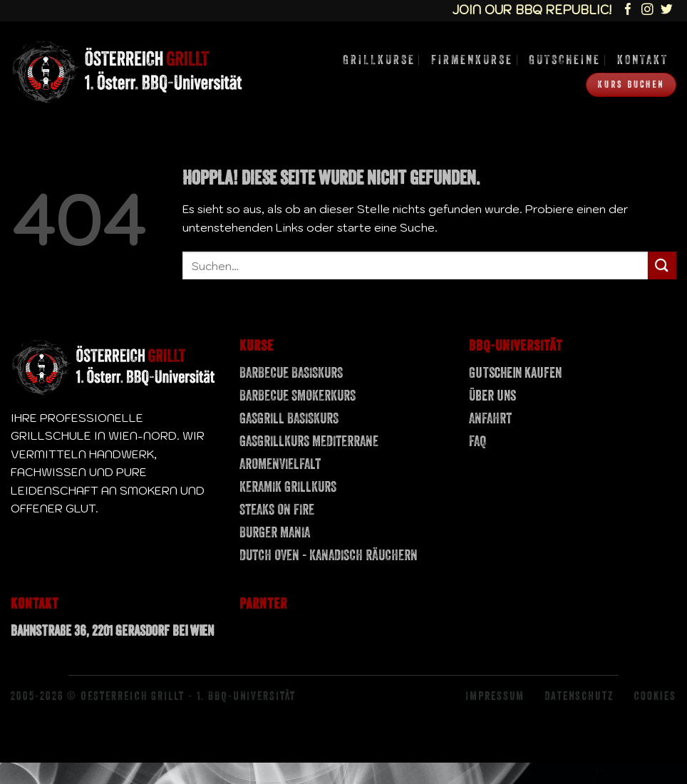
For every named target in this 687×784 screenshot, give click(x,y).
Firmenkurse (472, 59)
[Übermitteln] (662, 265)
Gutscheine (565, 59)
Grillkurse (379, 59)
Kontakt (642, 59)
